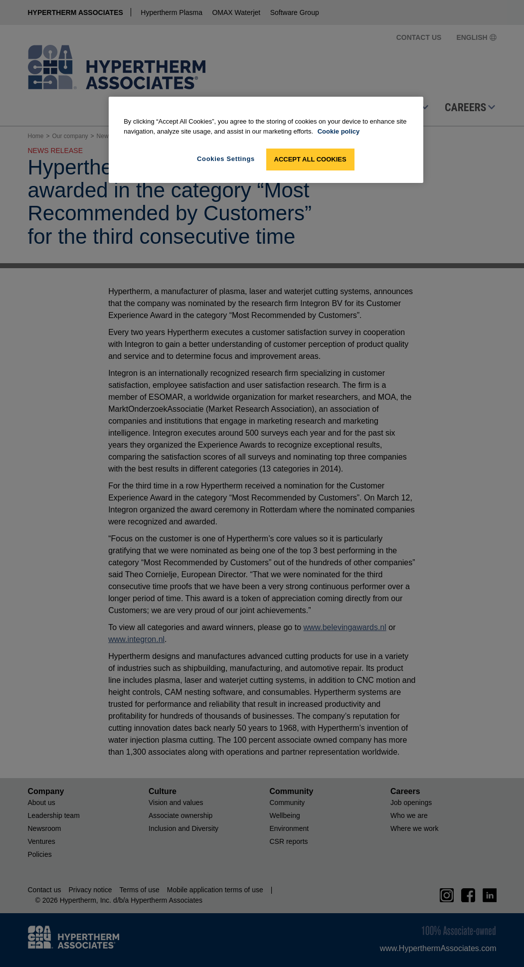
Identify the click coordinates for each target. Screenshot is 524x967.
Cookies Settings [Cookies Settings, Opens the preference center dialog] (226, 158)
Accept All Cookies (310, 159)
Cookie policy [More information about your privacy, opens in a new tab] (339, 131)
